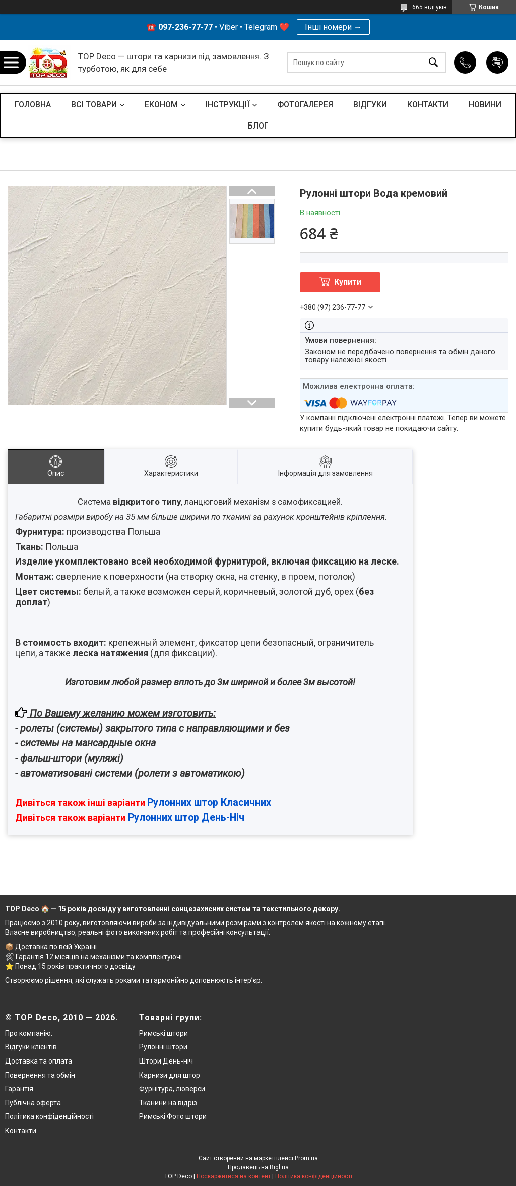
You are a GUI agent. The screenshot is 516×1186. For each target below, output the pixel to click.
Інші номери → (333, 27)
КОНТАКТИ (427, 104)
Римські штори (163, 1033)
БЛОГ (258, 126)
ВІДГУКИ (370, 104)
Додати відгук (497, 62)
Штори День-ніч (166, 1061)
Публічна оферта (33, 1103)
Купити (347, 282)
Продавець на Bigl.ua (258, 1167)
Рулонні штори (163, 1047)
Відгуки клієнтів (31, 1047)
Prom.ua (306, 1158)
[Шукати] (433, 62)
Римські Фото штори (173, 1116)
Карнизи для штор (169, 1075)
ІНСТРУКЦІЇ (227, 104)
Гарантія (19, 1089)
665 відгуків (429, 7)
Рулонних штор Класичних (209, 802)
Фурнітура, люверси (172, 1089)
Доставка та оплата (38, 1061)
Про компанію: (28, 1033)
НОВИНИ (485, 104)
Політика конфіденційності (49, 1116)
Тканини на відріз (168, 1103)
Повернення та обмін (40, 1075)
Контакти (20, 1131)
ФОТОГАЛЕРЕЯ (305, 104)
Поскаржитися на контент (234, 1176)
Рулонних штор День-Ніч (186, 817)
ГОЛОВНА (33, 104)
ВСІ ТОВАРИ (94, 104)
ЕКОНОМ (161, 104)
